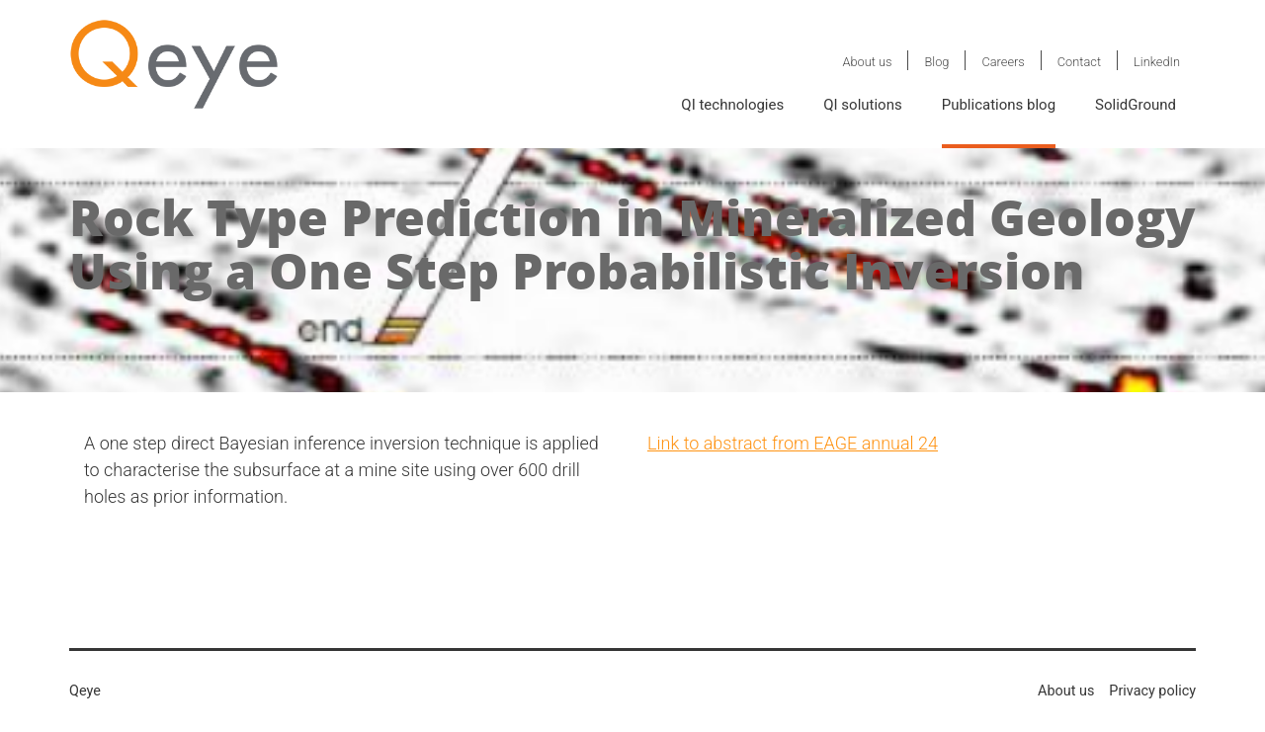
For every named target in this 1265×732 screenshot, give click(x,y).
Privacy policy (1152, 691)
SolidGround (1135, 105)
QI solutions (862, 105)
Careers (1002, 61)
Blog (936, 61)
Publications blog (998, 105)
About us (866, 61)
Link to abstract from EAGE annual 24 (792, 443)
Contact (1079, 61)
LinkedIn (1157, 61)
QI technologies (732, 105)
